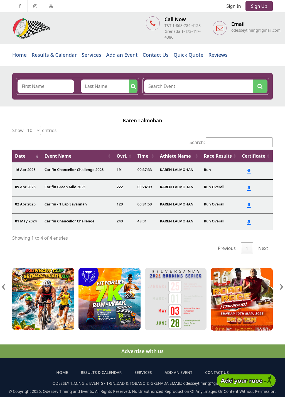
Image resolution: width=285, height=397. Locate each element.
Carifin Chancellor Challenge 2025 (74, 169)
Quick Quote (188, 54)
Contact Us (155, 54)
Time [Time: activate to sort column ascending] (142, 156)
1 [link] (247, 248)
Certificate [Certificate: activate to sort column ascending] (253, 156)
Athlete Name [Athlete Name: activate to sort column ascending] (175, 156)
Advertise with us (142, 351)
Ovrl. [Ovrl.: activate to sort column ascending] (122, 156)
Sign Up (259, 6)
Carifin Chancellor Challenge (70, 221)
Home (19, 54)
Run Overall (214, 186)
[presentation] (3, 285)
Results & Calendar (54, 54)
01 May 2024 (26, 221)
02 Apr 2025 (25, 204)
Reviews (218, 54)
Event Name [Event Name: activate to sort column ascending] (58, 156)
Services (91, 54)
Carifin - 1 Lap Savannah (66, 204)
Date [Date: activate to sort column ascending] (20, 156)
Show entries (34, 130)
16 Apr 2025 (25, 169)
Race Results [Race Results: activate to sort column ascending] (218, 156)
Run (207, 169)
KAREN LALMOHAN (177, 169)
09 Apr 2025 (25, 186)
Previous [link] (227, 248)
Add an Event (121, 54)
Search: (231, 142)
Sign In (234, 6)
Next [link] (263, 248)
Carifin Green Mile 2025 (65, 186)
